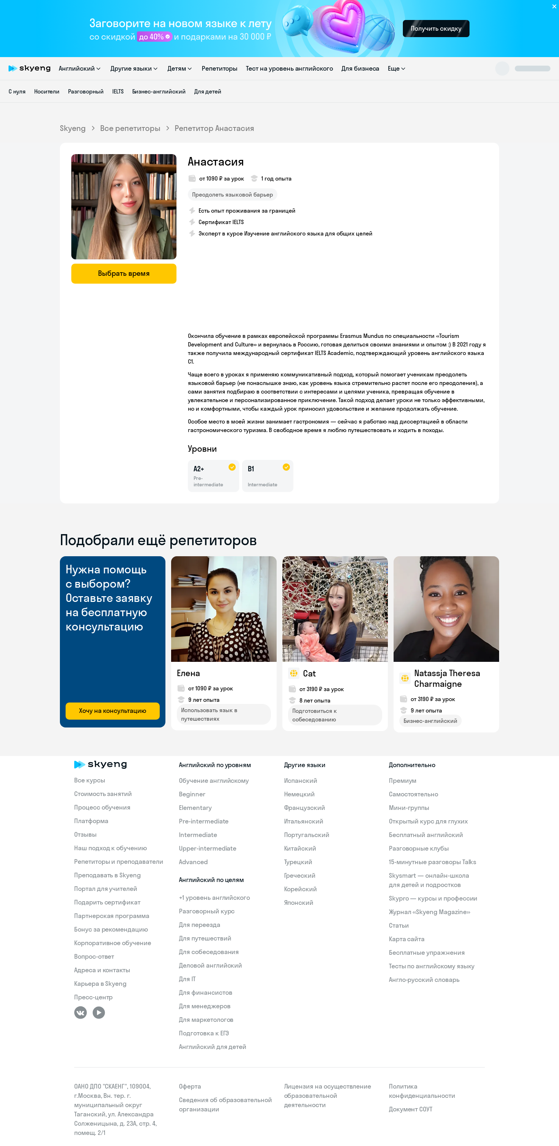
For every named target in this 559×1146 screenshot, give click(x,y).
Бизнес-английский (159, 91)
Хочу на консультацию (112, 710)
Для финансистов (205, 992)
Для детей (208, 91)
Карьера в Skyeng (100, 983)
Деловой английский (210, 965)
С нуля (17, 91)
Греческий (300, 875)
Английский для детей (212, 1047)
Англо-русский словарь (424, 979)
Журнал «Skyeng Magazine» (429, 912)
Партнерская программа (111, 916)
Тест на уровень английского (289, 68)
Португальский (306, 835)
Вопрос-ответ (94, 956)
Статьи (399, 925)
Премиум (403, 780)
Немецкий (299, 794)
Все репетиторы (130, 128)
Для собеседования (209, 952)
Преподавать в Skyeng (107, 875)
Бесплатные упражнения (427, 952)
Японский (299, 902)
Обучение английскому (214, 780)
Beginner (192, 794)
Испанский (301, 780)
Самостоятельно (413, 794)
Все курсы (89, 780)
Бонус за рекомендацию (111, 929)
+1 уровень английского (214, 897)
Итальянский (303, 821)
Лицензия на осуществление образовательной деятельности (327, 1095)
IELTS (118, 91)
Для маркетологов (206, 1019)
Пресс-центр (93, 997)
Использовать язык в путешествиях (209, 714)
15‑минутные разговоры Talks (433, 862)
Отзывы (85, 834)
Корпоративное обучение (112, 943)
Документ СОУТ (410, 1109)
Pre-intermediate (204, 821)
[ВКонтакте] (80, 1012)
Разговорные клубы (419, 848)
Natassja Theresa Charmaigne (447, 678)
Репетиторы (220, 68)
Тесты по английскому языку (432, 966)
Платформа (91, 821)
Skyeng (73, 128)
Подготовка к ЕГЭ (204, 1033)
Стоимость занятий (103, 794)
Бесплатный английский (426, 835)
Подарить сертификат (107, 902)
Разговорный (85, 91)
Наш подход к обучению (110, 848)
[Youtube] (98, 1012)
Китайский (300, 848)
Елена (188, 673)
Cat (309, 673)
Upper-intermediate (207, 848)
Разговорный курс (207, 911)
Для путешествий (205, 938)
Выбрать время (124, 273)
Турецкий (298, 862)
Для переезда (199, 925)
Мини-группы (409, 807)
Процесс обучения (102, 807)
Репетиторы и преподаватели (118, 861)
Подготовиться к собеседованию (314, 715)
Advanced (193, 862)
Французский (304, 807)
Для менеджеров (204, 1006)
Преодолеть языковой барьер (232, 194)
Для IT (187, 979)
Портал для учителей (105, 888)
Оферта (190, 1086)
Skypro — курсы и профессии (433, 898)
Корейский (300, 889)
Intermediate (198, 835)
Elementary (195, 807)
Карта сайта (407, 939)
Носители (47, 91)
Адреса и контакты (102, 970)
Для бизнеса (360, 68)
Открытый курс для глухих (428, 821)
